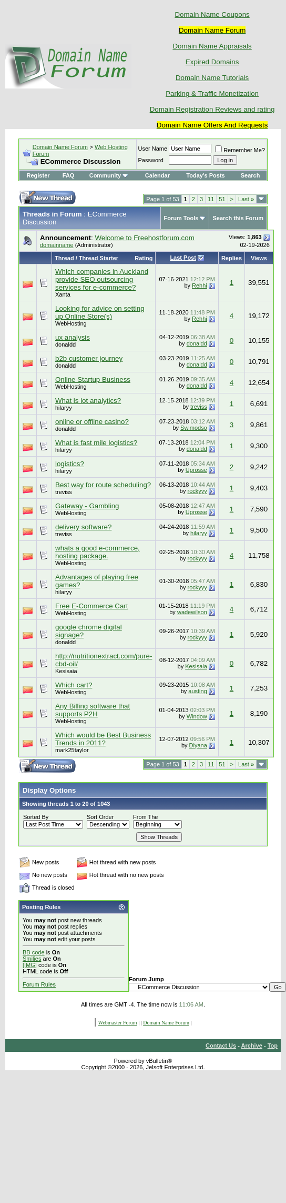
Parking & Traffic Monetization (212, 93)
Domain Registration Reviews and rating (212, 109)
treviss (198, 406)
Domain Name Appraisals (211, 46)
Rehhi (199, 285)
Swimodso (193, 428)
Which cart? (73, 685)
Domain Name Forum (60, 147)
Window (197, 716)
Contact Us (221, 1045)
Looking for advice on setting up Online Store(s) (100, 312)
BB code (34, 952)
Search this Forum (237, 218)
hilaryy (63, 408)
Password (151, 160)
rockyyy (197, 491)
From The (145, 817)
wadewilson (192, 612)
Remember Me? (240, 150)
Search (250, 175)
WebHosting (71, 323)
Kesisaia (66, 671)
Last (246, 199)
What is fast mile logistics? (96, 443)
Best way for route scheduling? (103, 485)
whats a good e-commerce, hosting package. (97, 552)
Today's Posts (205, 175)
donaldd (65, 344)
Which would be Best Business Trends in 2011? (103, 739)
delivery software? (83, 527)
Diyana (198, 745)
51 (222, 199)
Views (259, 258)
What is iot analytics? (88, 401)
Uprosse (196, 470)
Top (273, 1045)
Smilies (32, 958)
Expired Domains (212, 62)
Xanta (62, 294)
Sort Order (100, 817)
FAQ (69, 175)
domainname (57, 245)
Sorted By (35, 817)
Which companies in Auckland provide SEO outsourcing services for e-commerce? (101, 279)
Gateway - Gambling (87, 506)
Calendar (157, 175)
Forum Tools (181, 218)
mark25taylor (72, 750)
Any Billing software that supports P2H (92, 710)
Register (38, 175)
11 (211, 199)
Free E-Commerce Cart (91, 606)
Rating (143, 258)
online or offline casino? (92, 422)
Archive (251, 1045)
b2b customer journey (88, 358)
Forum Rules (39, 984)
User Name (153, 148)
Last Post (183, 257)
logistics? (69, 464)
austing (197, 691)
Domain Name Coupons (212, 14)
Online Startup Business (92, 379)
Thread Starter (98, 258)
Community (109, 175)
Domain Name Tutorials (212, 78)
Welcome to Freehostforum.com (144, 238)
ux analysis (72, 337)
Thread (64, 258)
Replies (231, 258)
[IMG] (30, 965)
